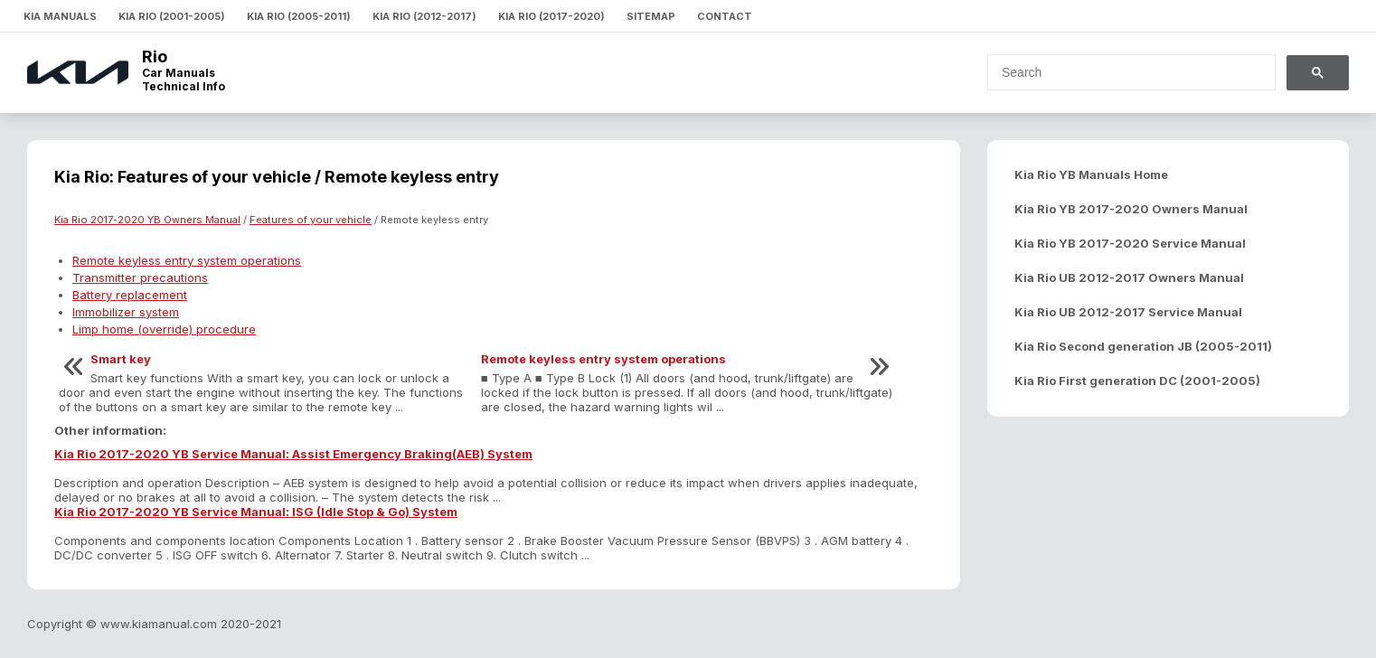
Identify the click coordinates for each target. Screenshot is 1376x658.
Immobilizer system (125, 312)
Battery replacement (129, 294)
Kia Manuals (60, 16)
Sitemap (651, 16)
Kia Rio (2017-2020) (551, 16)
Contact (724, 16)
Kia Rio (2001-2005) (171, 16)
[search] (1120, 72)
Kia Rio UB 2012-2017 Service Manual (1128, 312)
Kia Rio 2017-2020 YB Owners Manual (147, 219)
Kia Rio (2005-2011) (299, 16)
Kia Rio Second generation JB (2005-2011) (1143, 346)
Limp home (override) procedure (164, 329)
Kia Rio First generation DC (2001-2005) (1137, 380)
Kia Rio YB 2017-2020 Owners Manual (1131, 209)
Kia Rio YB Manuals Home (1091, 174)
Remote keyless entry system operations (186, 260)
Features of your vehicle (311, 219)
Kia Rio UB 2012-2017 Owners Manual (1129, 277)
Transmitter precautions (140, 277)
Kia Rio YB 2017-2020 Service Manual (1130, 243)
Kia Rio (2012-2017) (424, 16)
